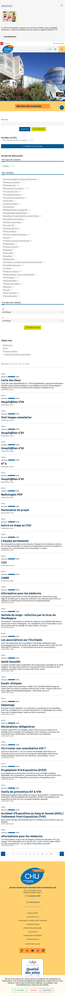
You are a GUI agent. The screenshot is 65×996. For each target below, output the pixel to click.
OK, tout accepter (19, 990)
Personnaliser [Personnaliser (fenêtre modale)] (47, 990)
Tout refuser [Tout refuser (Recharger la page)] (33, 990)
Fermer (62, 5)
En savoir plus (10, 37)
